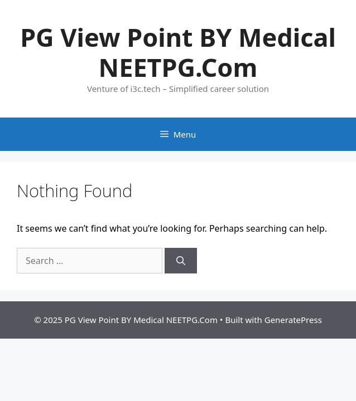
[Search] (181, 260)
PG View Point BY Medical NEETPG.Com (178, 52)
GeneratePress (293, 319)
